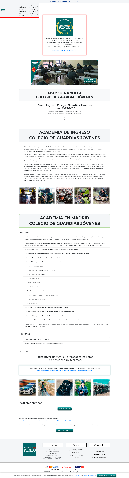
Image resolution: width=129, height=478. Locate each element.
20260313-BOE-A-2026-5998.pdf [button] (64, 50)
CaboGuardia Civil (59, 7)
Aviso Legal (65, 472)
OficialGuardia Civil (80, 7)
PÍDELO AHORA (64, 408)
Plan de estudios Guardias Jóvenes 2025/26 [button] (64, 370)
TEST (81, 455)
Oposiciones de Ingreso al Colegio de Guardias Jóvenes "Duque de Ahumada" (45, 420)
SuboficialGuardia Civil (69, 7)
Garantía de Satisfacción (76, 451)
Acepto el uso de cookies (106, 475)
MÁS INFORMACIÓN (64, 430)
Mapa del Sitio (76, 452)
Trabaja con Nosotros (76, 449)
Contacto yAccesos (105, 7)
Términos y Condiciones (77, 472)
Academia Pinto (52, 450)
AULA (71, 455)
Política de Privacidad (56, 472)
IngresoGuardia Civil (48, 7)
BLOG (76, 457)
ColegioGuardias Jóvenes (93, 7)
